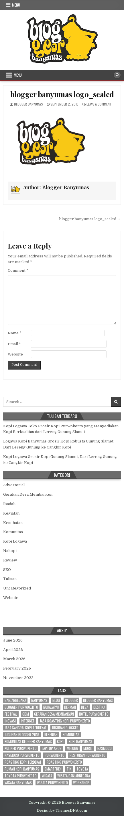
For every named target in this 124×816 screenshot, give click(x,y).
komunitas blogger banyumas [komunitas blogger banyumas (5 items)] (28, 741)
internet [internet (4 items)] (28, 721)
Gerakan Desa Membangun (27, 494)
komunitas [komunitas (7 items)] (71, 734)
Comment (18, 270)
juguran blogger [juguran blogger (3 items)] (65, 727)
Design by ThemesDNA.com (62, 811)
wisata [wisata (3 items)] (47, 776)
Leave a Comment (99, 104)
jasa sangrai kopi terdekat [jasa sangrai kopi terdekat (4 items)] (26, 727)
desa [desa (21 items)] (84, 707)
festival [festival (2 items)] (11, 714)
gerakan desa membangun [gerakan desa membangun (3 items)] (54, 714)
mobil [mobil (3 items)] (87, 748)
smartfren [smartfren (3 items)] (53, 769)
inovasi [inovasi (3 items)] (10, 721)
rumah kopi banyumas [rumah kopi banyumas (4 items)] (22, 769)
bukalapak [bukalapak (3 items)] (51, 707)
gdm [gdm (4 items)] (25, 714)
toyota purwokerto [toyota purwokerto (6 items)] (21, 776)
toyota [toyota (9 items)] (82, 769)
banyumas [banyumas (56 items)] (39, 700)
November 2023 (18, 678)
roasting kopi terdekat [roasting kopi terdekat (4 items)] (23, 762)
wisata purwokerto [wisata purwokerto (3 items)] (52, 782)
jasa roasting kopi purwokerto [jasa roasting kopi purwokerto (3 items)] (65, 721)
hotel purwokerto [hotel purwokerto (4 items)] (94, 714)
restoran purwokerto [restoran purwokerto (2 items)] (87, 755)
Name (14, 333)
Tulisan (10, 579)
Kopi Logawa (15, 541)
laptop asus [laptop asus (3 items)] (52, 748)
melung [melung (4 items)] (72, 748)
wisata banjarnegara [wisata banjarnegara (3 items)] (73, 776)
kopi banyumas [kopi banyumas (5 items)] (80, 741)
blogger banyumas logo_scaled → (90, 219)
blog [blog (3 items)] (56, 700)
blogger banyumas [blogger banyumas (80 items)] (98, 700)
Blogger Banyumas (28, 104)
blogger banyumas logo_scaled (62, 94)
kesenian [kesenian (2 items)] (51, 734)
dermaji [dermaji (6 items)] (70, 707)
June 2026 (13, 640)
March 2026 (14, 659)
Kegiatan (11, 513)
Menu (16, 5)
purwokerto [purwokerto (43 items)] (54, 755)
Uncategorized (17, 588)
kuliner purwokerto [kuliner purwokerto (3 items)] (21, 748)
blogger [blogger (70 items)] (71, 700)
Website (15, 354)
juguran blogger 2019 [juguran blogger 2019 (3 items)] (22, 734)
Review (10, 560)
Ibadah (9, 504)
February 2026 (17, 668)
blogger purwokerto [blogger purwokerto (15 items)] (21, 707)
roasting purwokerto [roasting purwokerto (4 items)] (64, 762)
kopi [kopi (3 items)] (60, 741)
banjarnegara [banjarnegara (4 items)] (15, 700)
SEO (7, 569)
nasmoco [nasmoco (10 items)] (104, 748)
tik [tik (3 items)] (69, 769)
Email (14, 344)
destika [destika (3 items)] (99, 707)
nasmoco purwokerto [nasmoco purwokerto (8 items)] (22, 755)
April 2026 (13, 650)
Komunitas (13, 532)
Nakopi (10, 551)
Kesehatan (13, 523)
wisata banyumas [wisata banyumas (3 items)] (18, 782)
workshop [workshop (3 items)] (81, 782)
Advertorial (14, 485)
